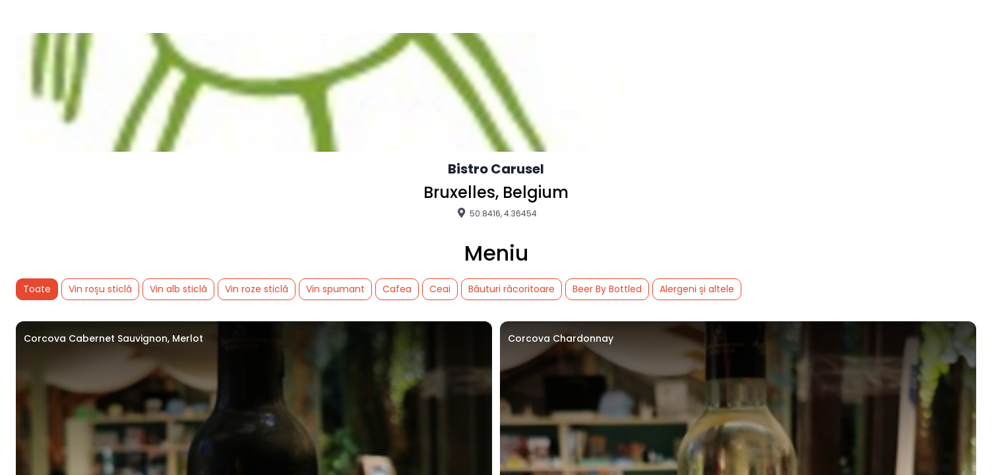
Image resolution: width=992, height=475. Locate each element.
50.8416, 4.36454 (496, 213)
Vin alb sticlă (178, 289)
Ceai (439, 289)
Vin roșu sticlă (100, 289)
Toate (37, 289)
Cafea (397, 289)
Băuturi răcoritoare (511, 289)
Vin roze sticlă (256, 289)
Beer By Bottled (607, 289)
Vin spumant (335, 289)
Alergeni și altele (697, 289)
